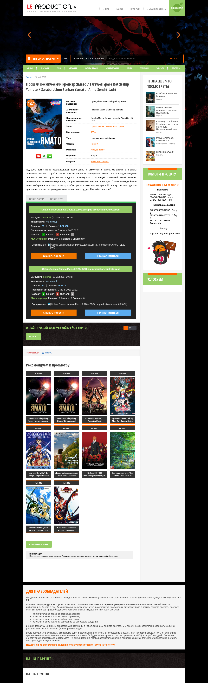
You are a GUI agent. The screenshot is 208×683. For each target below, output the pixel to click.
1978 (93, 132)
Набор (119, 9)
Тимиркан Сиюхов (100, 161)
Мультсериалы (112, 68)
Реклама (176, 68)
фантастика (111, 126)
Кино (59, 68)
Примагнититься (108, 256)
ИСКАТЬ (173, 58)
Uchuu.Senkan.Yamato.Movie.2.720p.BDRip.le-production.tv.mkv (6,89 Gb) (89, 304)
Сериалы (73, 68)
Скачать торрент (54, 256)
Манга (129, 68)
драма (121, 126)
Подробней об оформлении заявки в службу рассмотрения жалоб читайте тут (70, 644)
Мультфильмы (91, 68)
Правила (135, 9)
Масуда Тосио (97, 150)
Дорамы (45, 68)
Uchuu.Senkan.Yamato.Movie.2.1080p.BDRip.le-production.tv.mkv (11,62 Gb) (88, 246)
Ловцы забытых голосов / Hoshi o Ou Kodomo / (66, 474)
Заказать (160, 68)
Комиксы (144, 68)
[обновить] (51, 221)
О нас (106, 9)
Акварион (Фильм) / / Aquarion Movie (94, 419)
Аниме (30, 68)
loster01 (48, 353)
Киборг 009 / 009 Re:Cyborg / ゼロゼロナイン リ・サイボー (95, 475)
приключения (97, 126)
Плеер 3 (33, 336)
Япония (94, 144)
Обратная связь (156, 9)
